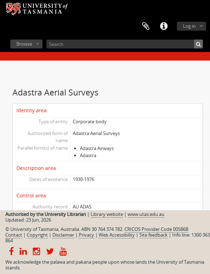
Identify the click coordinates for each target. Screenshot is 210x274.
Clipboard (146, 26)
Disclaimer (63, 235)
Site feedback (153, 235)
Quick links (164, 26)
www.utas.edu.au (146, 214)
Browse (24, 44)
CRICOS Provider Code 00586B (156, 229)
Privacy (86, 235)
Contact (13, 235)
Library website (107, 214)
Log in (189, 26)
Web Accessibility (117, 235)
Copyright (37, 235)
